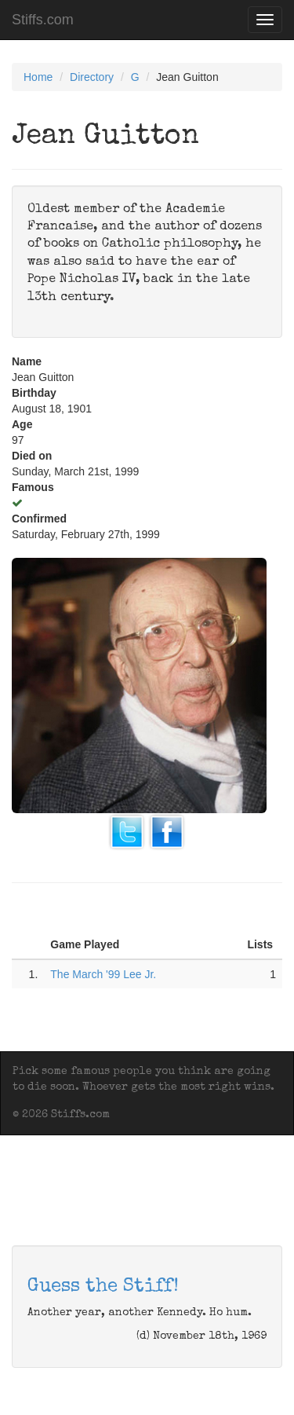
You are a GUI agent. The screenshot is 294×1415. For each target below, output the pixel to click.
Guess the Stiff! (103, 1287)
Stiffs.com (43, 19)
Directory (92, 77)
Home (38, 77)
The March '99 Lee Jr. (103, 974)
